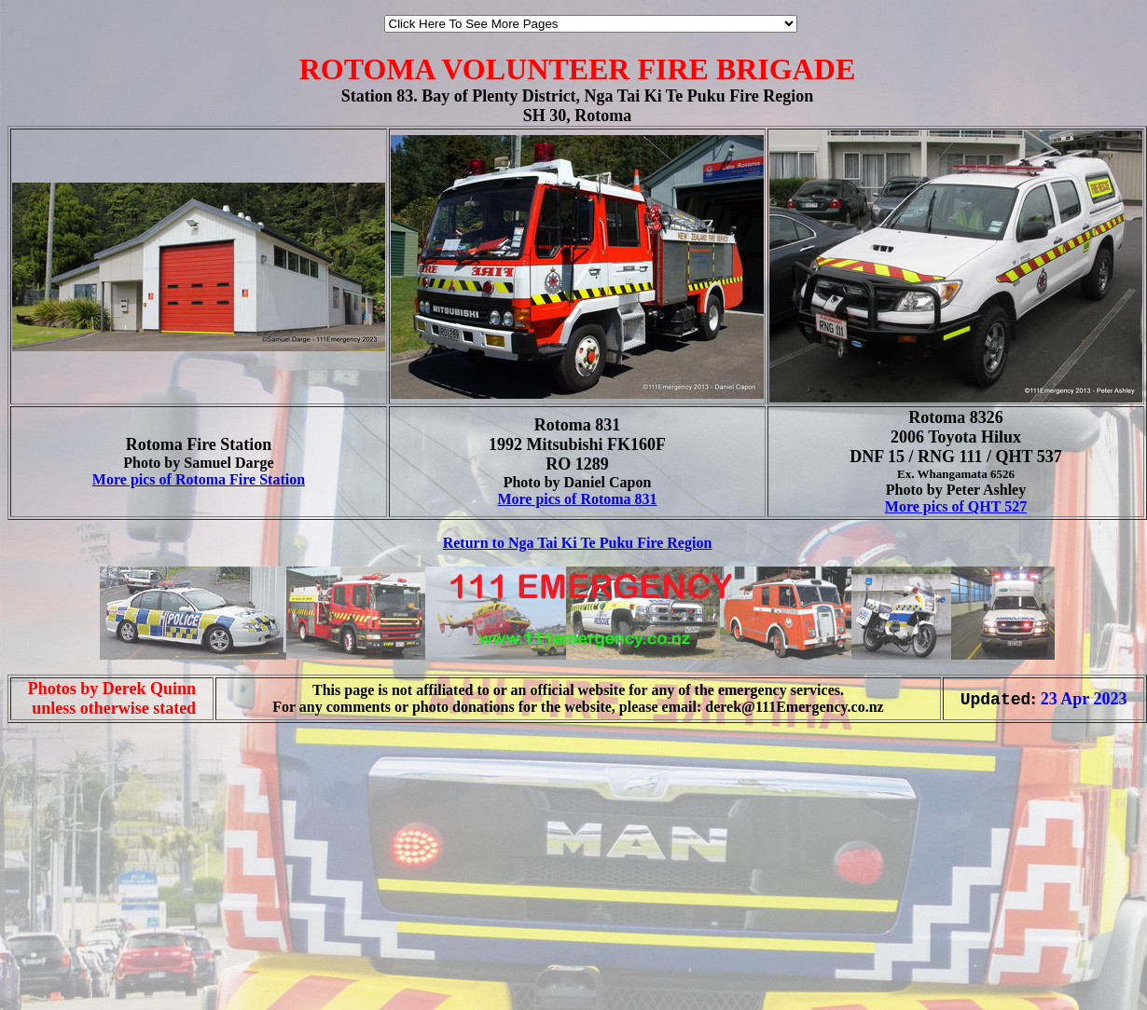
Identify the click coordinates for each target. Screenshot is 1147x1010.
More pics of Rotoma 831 (576, 499)
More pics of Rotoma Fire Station (198, 479)
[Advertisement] (63, 971)
